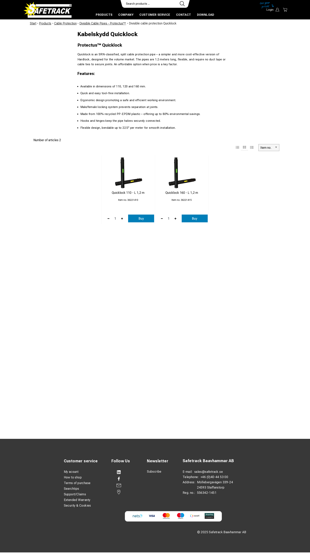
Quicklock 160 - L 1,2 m (181, 193)
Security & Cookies (77, 505)
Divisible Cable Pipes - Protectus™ (102, 23)
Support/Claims (75, 494)
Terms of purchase (77, 483)
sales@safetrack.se (208, 472)
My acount (71, 472)
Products (104, 15)
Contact (183, 15)
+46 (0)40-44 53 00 (214, 477)
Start (33, 23)
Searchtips (71, 488)
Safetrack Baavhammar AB (208, 460)
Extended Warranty (77, 500)
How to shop (73, 477)
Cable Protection (65, 23)
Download (205, 15)
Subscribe (154, 471)
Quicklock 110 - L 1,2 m (128, 193)
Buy (141, 218)
